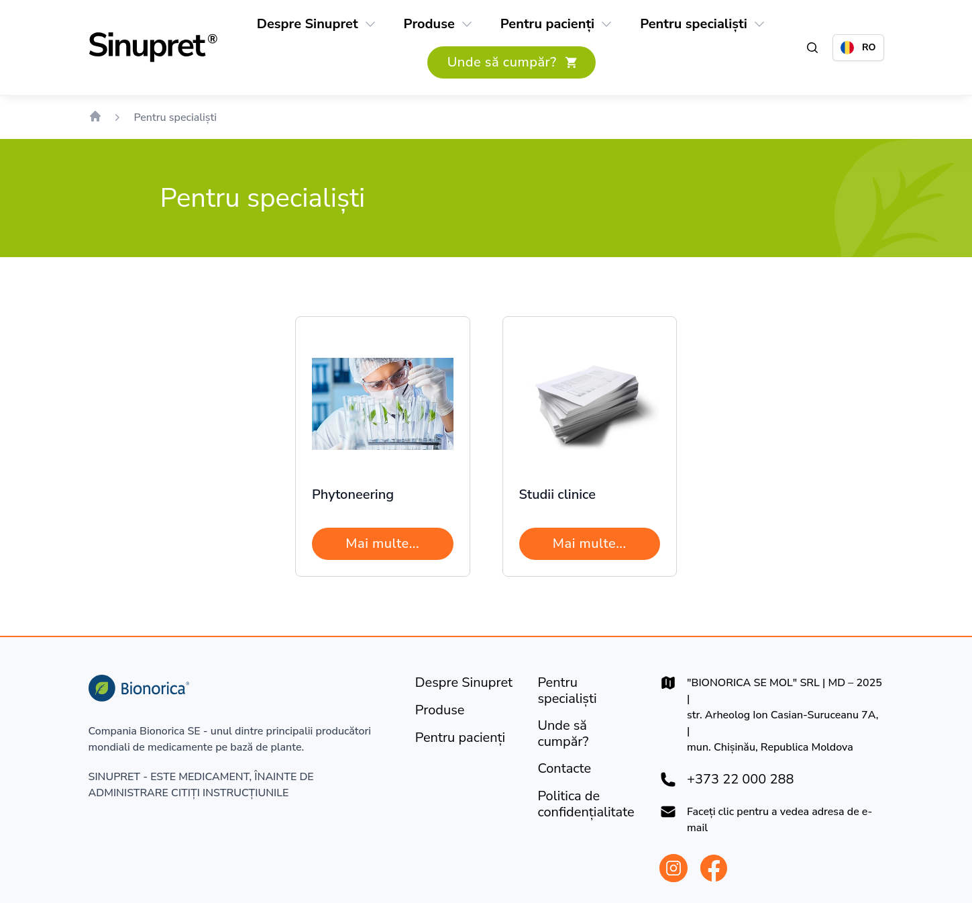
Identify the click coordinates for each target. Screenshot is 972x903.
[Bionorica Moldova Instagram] (673, 868)
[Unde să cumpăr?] (511, 62)
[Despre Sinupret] (307, 24)
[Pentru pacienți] (547, 24)
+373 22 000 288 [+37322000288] (740, 779)
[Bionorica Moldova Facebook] (714, 868)
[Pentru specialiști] (693, 24)
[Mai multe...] (382, 544)
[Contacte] (564, 769)
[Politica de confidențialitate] (588, 804)
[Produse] (429, 24)
